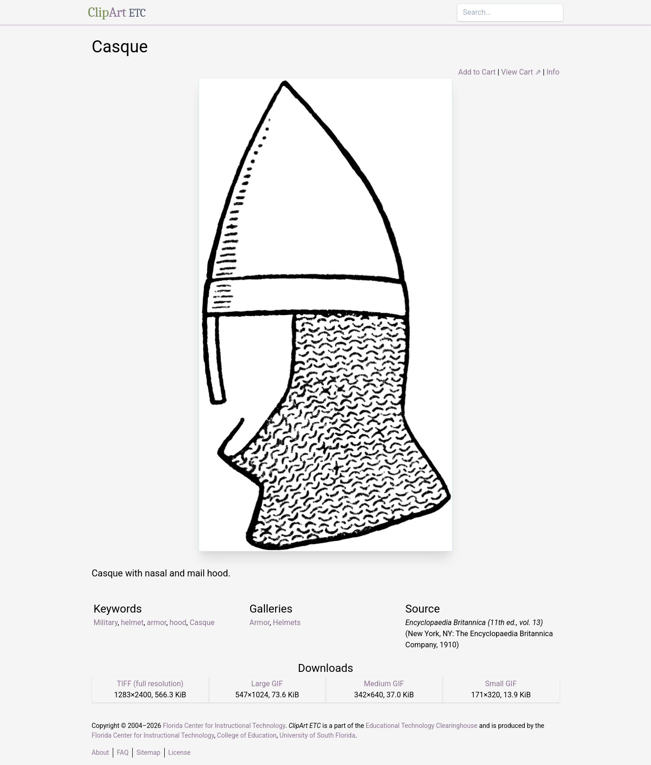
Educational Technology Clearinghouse (421, 725)
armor (157, 622)
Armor (260, 622)
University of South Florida (317, 735)
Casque (202, 622)
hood (177, 622)
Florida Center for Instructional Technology (224, 725)
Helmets (287, 622)
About (100, 752)
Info (553, 72)
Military (106, 622)
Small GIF (500, 683)
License (179, 752)
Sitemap (148, 752)
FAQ (123, 752)
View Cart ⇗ (521, 72)
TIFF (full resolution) (150, 683)
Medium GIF (384, 683)
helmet (132, 622)
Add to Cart (477, 72)
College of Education (247, 735)
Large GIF (267, 683)
